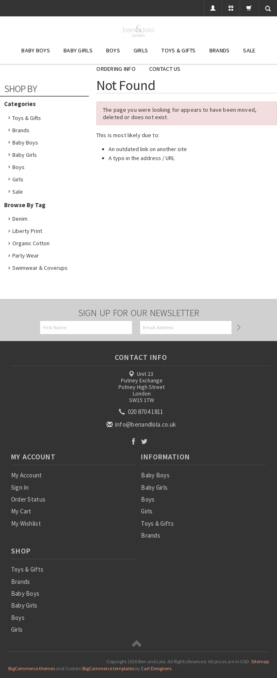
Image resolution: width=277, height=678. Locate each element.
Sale (17, 191)
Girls (141, 50)
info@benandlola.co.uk (142, 424)
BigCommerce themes (31, 668)
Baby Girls (78, 50)
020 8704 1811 (141, 412)
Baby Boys (35, 50)
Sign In (20, 487)
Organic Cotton (31, 243)
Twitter (144, 441)
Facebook (133, 441)
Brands (219, 50)
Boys (113, 50)
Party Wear (25, 255)
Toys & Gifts (178, 50)
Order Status (28, 499)
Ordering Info (116, 68)
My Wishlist (26, 523)
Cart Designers (156, 668)
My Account (26, 475)
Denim (19, 218)
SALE (249, 50)
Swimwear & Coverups (40, 267)
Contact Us (165, 68)
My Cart (21, 511)
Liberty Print (27, 231)
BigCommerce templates (108, 668)
